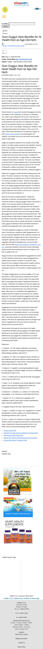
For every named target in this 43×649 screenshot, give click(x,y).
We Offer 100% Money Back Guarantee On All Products (5, 9)
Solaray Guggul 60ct (10, 430)
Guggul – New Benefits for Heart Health (13, 46)
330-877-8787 (23, 617)
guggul (16, 112)
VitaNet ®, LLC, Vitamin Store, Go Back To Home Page (21, 598)
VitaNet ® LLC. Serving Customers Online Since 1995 (21, 3)
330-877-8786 (24, 613)
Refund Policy (21, 647)
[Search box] (22, 24)
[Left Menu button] (4, 16)
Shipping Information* (21, 638)
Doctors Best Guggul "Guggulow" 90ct (15, 440)
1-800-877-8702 (24, 609)
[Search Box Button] (5, 26)
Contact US (21, 642)
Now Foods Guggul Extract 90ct (13, 435)
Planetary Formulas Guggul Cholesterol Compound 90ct (21, 433)
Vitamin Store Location (21, 634)
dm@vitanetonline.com (23, 59)
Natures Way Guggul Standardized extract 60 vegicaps (20, 438)
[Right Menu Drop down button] (39, 16)
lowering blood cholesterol (13, 134)
